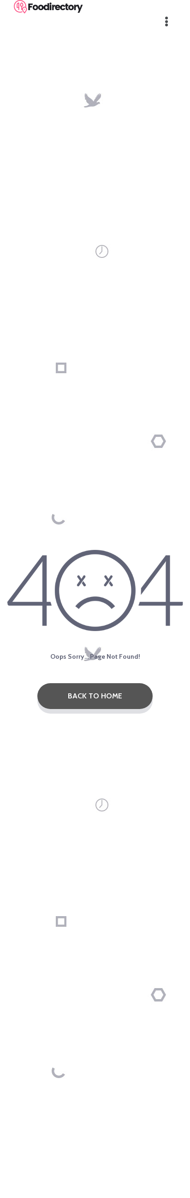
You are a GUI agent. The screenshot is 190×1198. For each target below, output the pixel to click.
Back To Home (95, 695)
